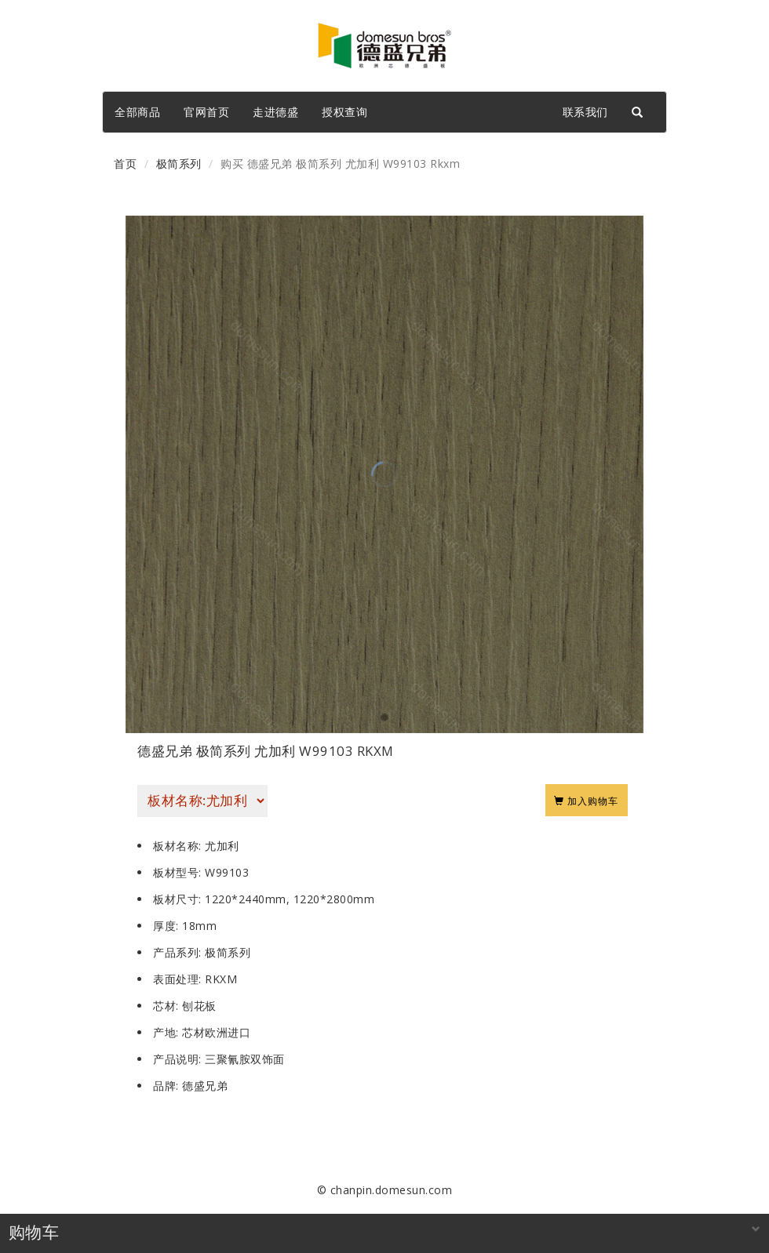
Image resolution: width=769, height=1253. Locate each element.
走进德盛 (275, 111)
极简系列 (179, 163)
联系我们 (585, 111)
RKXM (221, 979)
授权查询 (344, 111)
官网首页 (206, 111)
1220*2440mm (245, 899)
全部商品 (137, 111)
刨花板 (199, 1005)
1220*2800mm (334, 899)
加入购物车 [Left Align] (586, 800)
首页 (125, 163)
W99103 (227, 872)
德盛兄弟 (205, 1085)
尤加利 (222, 845)
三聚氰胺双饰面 (245, 1058)
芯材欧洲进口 (216, 1032)
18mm (199, 925)
